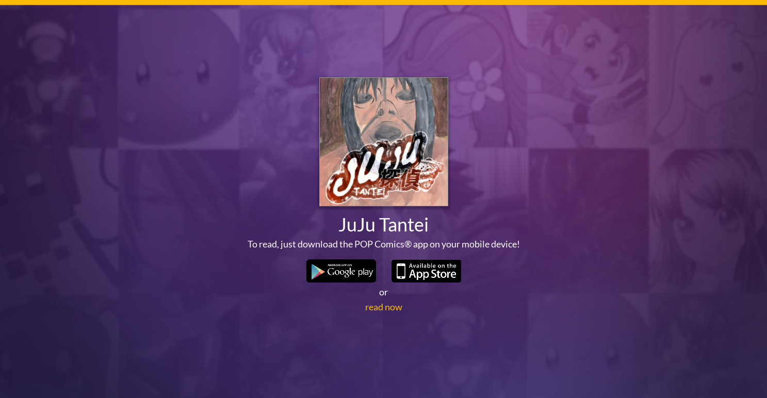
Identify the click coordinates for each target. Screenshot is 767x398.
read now (383, 306)
